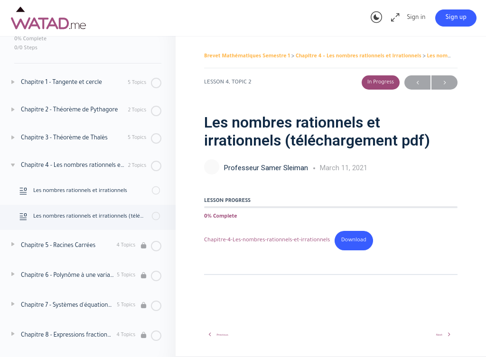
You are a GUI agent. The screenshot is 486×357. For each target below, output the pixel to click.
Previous (417, 82)
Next (444, 82)
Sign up (456, 18)
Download (353, 241)
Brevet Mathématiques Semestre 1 (247, 56)
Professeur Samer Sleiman (267, 168)
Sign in (416, 18)
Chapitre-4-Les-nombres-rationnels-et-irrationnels (267, 241)
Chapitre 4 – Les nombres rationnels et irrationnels (359, 56)
